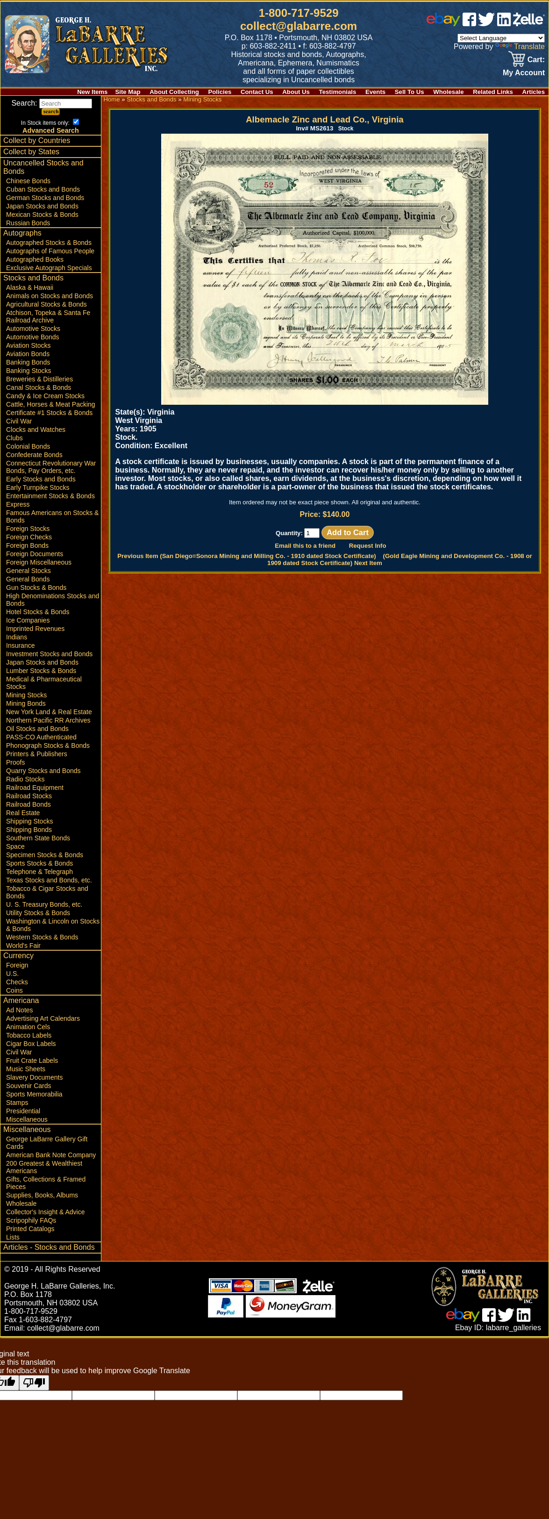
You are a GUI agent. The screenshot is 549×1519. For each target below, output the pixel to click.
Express (18, 504)
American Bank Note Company (51, 1155)
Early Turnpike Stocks (37, 487)
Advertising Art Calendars (43, 1018)
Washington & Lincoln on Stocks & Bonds (53, 924)
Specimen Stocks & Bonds (44, 855)
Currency (18, 956)
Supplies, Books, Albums (42, 1195)
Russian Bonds (28, 223)
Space (15, 846)
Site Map (127, 91)
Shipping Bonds (29, 829)
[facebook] (469, 24)
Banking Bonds (28, 362)
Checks (17, 982)
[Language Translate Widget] (501, 38)
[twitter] (486, 24)
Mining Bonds (26, 703)
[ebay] (443, 24)
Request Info (367, 545)
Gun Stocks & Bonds (36, 587)
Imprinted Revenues (35, 628)
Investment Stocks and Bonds (49, 654)
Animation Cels (28, 1027)
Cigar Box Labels (31, 1043)
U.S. (12, 973)
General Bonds (28, 579)
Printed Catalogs (30, 1228)
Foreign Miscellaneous (38, 562)
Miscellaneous (27, 1119)
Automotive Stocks (33, 328)
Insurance (20, 645)
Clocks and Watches (35, 429)
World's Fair (23, 945)
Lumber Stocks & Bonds (41, 670)
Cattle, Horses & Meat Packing (50, 404)
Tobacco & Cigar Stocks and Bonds (47, 892)
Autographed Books (35, 259)
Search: (51, 103)
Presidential (23, 1111)
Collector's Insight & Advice (45, 1212)
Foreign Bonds (27, 545)
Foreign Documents (34, 554)
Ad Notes (19, 1010)
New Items (92, 91)
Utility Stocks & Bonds (38, 913)
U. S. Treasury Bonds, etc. (44, 904)
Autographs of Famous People (50, 251)
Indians (16, 637)
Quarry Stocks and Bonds (43, 770)
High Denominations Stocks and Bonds (52, 599)
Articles (533, 91)
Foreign (17, 965)
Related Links (493, 91)
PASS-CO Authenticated (41, 737)
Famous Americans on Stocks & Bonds (52, 516)
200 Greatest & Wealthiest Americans (44, 1167)
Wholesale (448, 91)
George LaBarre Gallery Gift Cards (46, 1142)
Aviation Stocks (28, 345)
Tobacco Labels (28, 1035)
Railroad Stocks (29, 796)
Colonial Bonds (28, 446)
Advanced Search (50, 130)
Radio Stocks (25, 779)
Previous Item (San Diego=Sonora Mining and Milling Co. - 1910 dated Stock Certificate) (246, 555)
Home (111, 99)
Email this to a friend (305, 545)
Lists (13, 1237)
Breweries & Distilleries (39, 379)
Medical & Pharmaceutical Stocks (44, 682)
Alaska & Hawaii (29, 287)
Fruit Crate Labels (32, 1060)
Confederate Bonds (34, 455)
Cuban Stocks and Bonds (43, 189)
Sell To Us (409, 91)
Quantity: (298, 533)
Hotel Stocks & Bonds (37, 612)
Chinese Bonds (28, 181)
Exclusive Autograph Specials (49, 268)
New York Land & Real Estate (49, 712)
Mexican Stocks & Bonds (42, 214)
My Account (524, 73)
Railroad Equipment (35, 787)
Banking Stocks (28, 370)
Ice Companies (28, 620)
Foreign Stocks (28, 528)
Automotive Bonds (32, 337)
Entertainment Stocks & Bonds (50, 496)
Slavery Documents (34, 1077)
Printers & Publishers (36, 754)
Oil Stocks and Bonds (37, 728)
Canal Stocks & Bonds (38, 387)
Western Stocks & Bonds (42, 937)
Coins (14, 990)
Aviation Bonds (28, 354)
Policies (220, 91)
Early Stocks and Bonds (41, 479)
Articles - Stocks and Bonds (49, 1247)
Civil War (19, 421)
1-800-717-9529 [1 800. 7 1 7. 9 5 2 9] (299, 13)
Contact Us (257, 91)
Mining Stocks (26, 695)
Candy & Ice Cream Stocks (45, 396)
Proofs (15, 762)
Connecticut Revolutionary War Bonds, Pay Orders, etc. (51, 466)
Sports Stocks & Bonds (39, 863)
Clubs (14, 438)
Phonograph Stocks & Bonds (48, 745)
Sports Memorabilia (34, 1094)
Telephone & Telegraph (39, 871)
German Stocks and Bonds (45, 197)
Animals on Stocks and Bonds (49, 296)
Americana (21, 1000)
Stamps (17, 1102)
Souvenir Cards (28, 1085)
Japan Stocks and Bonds (42, 206)
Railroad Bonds (28, 804)
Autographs (22, 233)
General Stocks (28, 570)
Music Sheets (25, 1069)
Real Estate (23, 813)
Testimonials (337, 91)
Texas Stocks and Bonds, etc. (49, 880)
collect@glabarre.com (298, 26)
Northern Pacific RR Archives (48, 720)
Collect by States (31, 152)
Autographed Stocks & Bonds (49, 242)
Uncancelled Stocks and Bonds (43, 167)
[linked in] (504, 24)
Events (375, 91)
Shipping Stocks (29, 821)
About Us (296, 91)
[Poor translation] (34, 1382)
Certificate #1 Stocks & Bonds (49, 412)
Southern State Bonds (38, 838)
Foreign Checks (29, 537)
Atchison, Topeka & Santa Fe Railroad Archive (48, 316)
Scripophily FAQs (31, 1220)
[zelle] (529, 24)
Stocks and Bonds (33, 278)
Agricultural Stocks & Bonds (46, 304)
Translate (520, 46)
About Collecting (174, 91)
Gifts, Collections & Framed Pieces (46, 1182)
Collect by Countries (36, 140)
